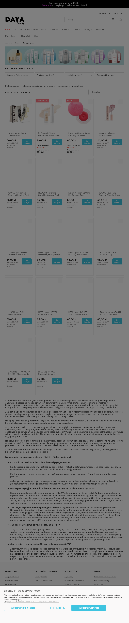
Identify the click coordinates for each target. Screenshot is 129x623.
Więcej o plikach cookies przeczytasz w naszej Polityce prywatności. (31, 602)
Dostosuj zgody (57, 608)
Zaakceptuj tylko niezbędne (24, 608)
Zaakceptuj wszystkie (89, 608)
